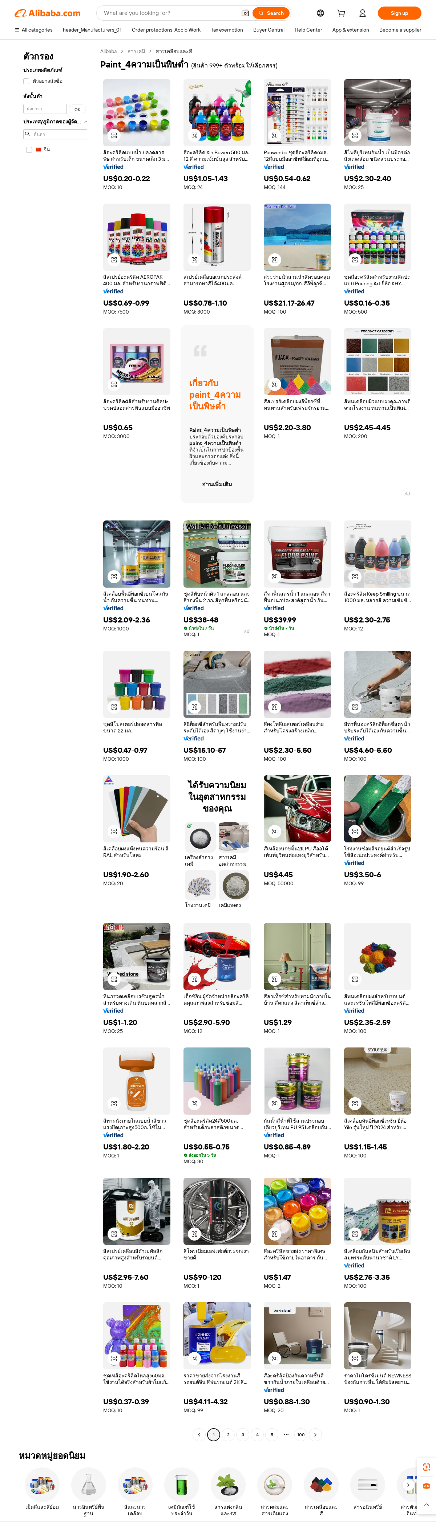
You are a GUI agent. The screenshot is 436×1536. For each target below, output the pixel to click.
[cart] (342, 14)
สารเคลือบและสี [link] (174, 51)
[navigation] (55, 744)
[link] (426, 1467)
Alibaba (108, 51)
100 (301, 1434)
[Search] (271, 13)
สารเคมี (136, 51)
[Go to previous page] (199, 1434)
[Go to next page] (315, 1434)
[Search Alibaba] (169, 13)
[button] (245, 13)
